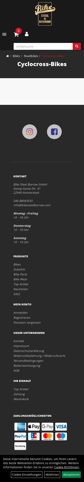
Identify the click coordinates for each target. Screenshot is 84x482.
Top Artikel (20, 284)
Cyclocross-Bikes (53, 56)
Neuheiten (20, 289)
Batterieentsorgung (26, 366)
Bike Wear (20, 279)
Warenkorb (21, 399)
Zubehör (19, 269)
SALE (16, 294)
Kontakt (18, 341)
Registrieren (21, 317)
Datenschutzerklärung (28, 351)
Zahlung (19, 394)
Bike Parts (20, 274)
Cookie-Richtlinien (66, 467)
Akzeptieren (71, 474)
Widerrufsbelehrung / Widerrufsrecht (39, 356)
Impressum (21, 346)
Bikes (16, 56)
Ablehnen (52, 474)
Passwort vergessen (27, 322)
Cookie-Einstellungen (26, 474)
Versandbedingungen (28, 361)
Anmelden (20, 313)
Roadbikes (31, 56)
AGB (16, 370)
